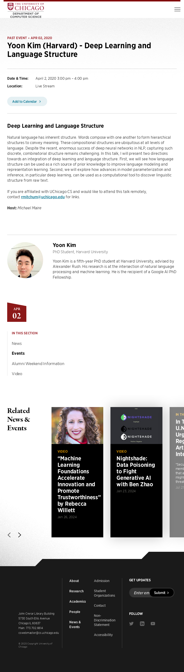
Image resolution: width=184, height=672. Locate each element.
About (74, 581)
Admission (101, 580)
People (74, 612)
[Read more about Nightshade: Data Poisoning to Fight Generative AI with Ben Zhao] (136, 472)
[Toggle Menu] (177, 9)
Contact (99, 605)
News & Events (75, 624)
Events (18, 353)
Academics (77, 601)
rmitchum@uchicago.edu (43, 196)
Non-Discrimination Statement (104, 620)
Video (17, 373)
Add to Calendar (27, 101)
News (17, 343)
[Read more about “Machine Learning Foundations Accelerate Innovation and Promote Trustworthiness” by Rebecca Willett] (78, 472)
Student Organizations (104, 592)
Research (76, 591)
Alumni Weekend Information (38, 363)
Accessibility (103, 634)
